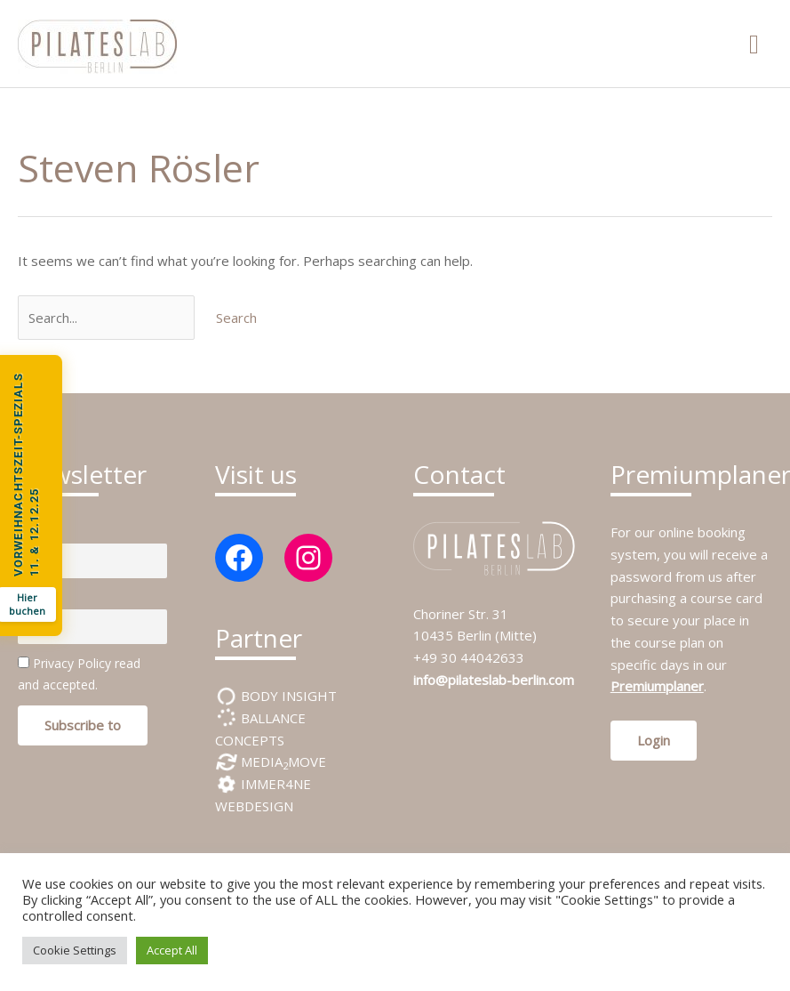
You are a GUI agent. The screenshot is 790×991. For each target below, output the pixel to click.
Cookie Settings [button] (74, 950)
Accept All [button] (172, 950)
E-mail (35, 597)
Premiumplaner (657, 686)
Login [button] (653, 740)
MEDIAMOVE (281, 761)
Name (35, 531)
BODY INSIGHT (287, 696)
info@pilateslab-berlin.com (493, 680)
